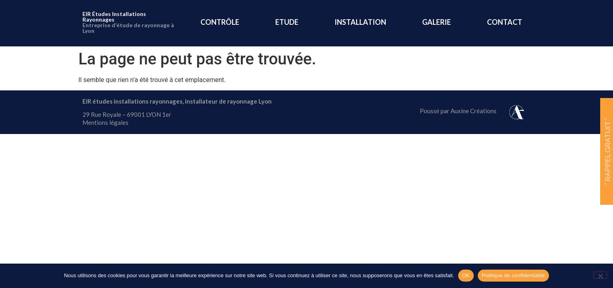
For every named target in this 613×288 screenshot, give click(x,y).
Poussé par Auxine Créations (458, 110)
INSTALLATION (360, 22)
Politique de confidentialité (513, 275)
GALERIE (436, 22)
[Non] (600, 275)
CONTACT (504, 22)
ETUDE (286, 22)
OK (466, 275)
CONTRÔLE (219, 22)
